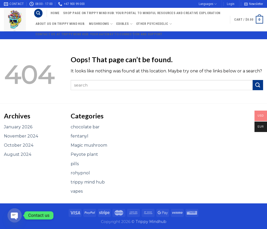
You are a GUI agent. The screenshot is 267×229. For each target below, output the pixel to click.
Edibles (124, 23)
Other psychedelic (154, 23)
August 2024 (17, 154)
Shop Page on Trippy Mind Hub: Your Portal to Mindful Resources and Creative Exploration (141, 13)
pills (75, 163)
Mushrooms (101, 23)
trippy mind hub (88, 182)
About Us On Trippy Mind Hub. (60, 24)
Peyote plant (84, 154)
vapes (77, 191)
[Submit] (258, 85)
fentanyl (79, 136)
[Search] (38, 13)
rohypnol (80, 172)
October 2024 (18, 145)
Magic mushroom (89, 145)
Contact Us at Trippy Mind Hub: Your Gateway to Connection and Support (98, 34)
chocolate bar (85, 126)
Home (55, 13)
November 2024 (21, 136)
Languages (208, 4)
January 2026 (18, 126)
